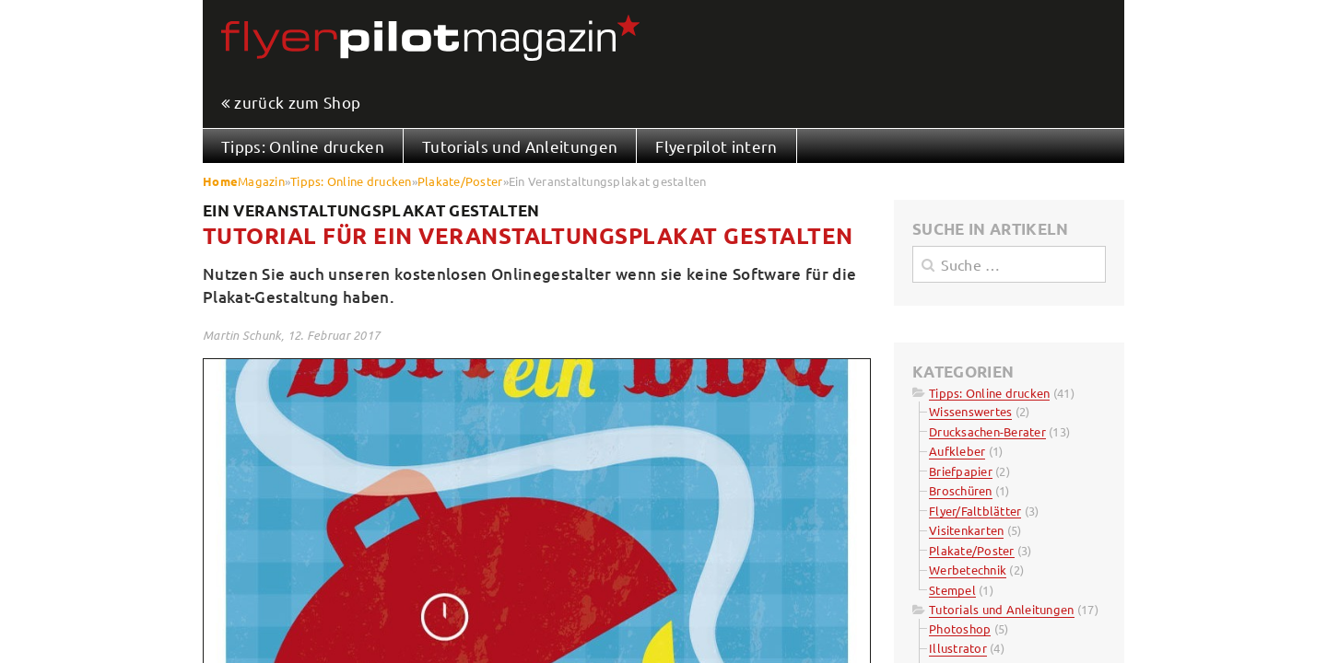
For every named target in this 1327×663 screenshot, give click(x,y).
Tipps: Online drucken (302, 146)
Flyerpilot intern (716, 146)
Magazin (261, 181)
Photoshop (960, 628)
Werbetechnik (967, 569)
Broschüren (960, 490)
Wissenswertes (970, 411)
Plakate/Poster (460, 181)
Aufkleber (957, 451)
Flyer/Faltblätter (975, 510)
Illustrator (958, 648)
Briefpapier (960, 471)
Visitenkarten (966, 530)
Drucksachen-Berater (987, 431)
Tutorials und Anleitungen (519, 146)
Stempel (952, 590)
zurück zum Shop (297, 103)
